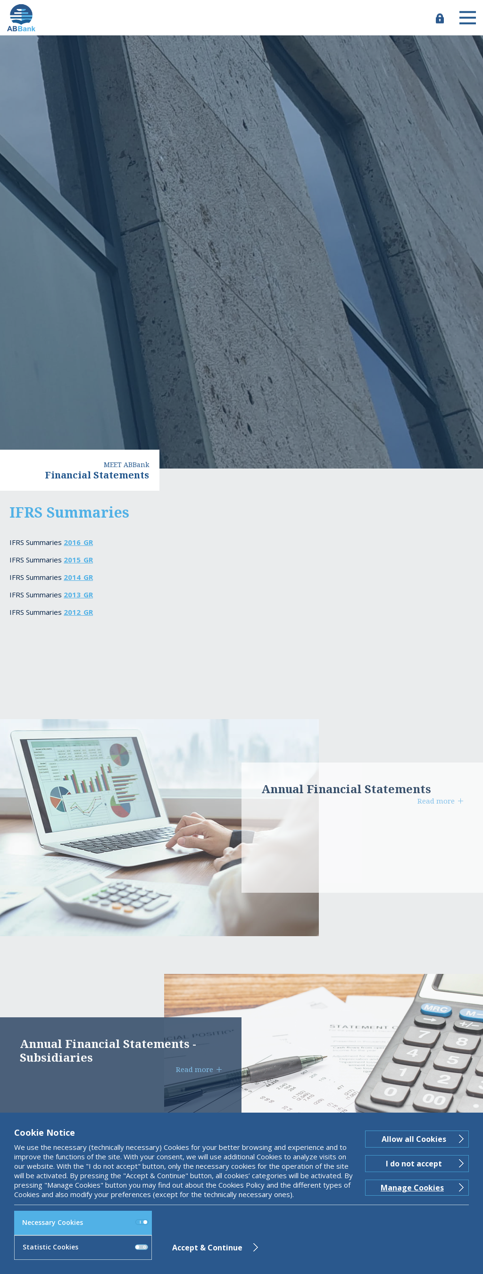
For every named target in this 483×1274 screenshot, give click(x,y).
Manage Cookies (412, 1187)
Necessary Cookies (85, 1222)
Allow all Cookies (414, 1139)
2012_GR (78, 612)
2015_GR (78, 559)
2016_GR (78, 542)
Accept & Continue (207, 1247)
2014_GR (78, 577)
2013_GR (78, 594)
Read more (436, 800)
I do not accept (414, 1163)
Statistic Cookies (85, 1246)
